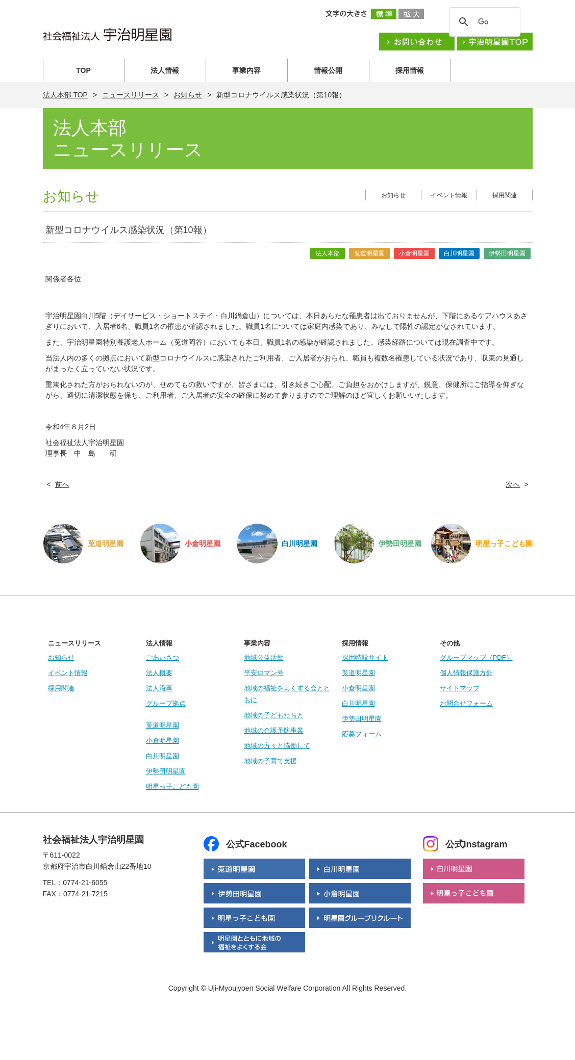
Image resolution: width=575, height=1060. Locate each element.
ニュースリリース (130, 95)
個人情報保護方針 (466, 673)
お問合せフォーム (466, 703)
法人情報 (165, 70)
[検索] (483, 22)
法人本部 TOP (65, 95)
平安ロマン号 (264, 673)
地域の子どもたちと (274, 715)
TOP (83, 70)
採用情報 (409, 70)
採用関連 (504, 195)
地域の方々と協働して (277, 745)
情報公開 (328, 70)
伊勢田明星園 (166, 771)
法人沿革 (159, 688)
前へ (62, 484)
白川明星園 (162, 756)
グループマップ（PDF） (476, 657)
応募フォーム (362, 734)
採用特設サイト (365, 657)
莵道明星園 (162, 725)
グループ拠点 (166, 703)
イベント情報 (449, 195)
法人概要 (159, 673)
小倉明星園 (162, 740)
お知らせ (187, 95)
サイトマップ (460, 688)
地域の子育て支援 (270, 761)
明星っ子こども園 (172, 786)
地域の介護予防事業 (274, 730)
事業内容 (246, 70)
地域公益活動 (264, 657)
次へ (513, 484)
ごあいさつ (162, 657)
